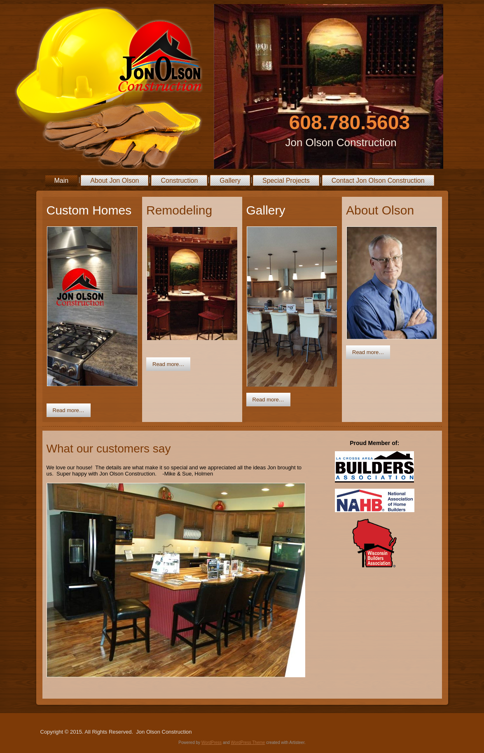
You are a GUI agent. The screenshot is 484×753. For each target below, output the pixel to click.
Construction (179, 180)
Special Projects (286, 180)
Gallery (230, 180)
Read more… (68, 410)
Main (61, 180)
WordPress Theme (248, 742)
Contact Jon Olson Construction (378, 180)
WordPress (211, 742)
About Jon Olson (114, 180)
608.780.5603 (349, 122)
